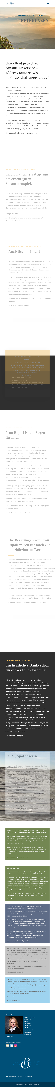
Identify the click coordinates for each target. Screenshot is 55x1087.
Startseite (8, 1076)
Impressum (29, 1076)
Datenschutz (21, 1076)
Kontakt (14, 1076)
